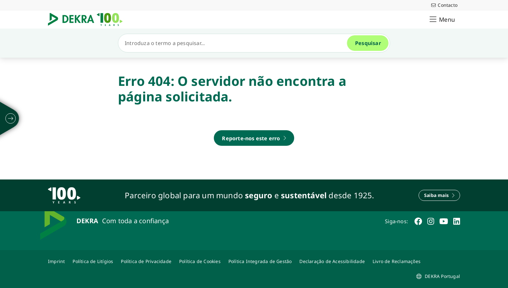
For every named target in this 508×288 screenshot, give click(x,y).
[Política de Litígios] (93, 261)
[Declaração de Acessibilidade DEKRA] (332, 261)
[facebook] (418, 221)
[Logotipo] (88, 19)
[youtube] (443, 221)
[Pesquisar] (235, 43)
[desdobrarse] (11, 118)
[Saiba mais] (439, 195)
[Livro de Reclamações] (397, 261)
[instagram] (430, 221)
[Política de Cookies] (200, 261)
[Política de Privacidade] (146, 261)
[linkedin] (456, 221)
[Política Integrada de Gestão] (260, 261)
